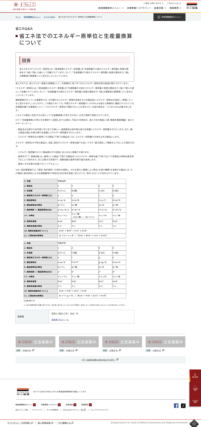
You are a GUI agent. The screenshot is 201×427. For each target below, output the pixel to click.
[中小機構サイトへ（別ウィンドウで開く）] (191, 6)
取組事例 (96, 405)
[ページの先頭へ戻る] (195, 413)
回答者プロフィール (61, 320)
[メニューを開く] (169, 17)
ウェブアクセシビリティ (100, 410)
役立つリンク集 (22, 410)
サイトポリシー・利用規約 (20, 424)
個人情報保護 (45, 424)
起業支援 (79, 405)
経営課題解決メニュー (33, 17)
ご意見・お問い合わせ (152, 3)
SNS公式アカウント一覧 (74, 410)
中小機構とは (66, 424)
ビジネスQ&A (52, 17)
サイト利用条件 (53, 410)
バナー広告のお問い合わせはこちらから (100, 359)
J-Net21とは (172, 3)
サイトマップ (37, 410)
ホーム (18, 17)
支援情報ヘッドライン (55, 405)
